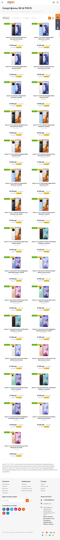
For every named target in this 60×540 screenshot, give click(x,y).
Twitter (11, 509)
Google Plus (3, 513)
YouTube (19, 509)
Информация (26, 481)
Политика (5, 493)
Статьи (43, 484)
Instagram (15, 509)
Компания (5, 481)
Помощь (24, 484)
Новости (4, 486)
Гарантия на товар (27, 490)
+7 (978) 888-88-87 (48, 500)
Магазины (5, 490)
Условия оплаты (26, 486)
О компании (5, 484)
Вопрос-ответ (44, 486)
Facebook (7, 509)
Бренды (43, 488)
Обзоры (43, 490)
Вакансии (5, 488)
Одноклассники (23, 509)
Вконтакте (3, 509)
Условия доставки (27, 488)
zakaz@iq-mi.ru (47, 503)
